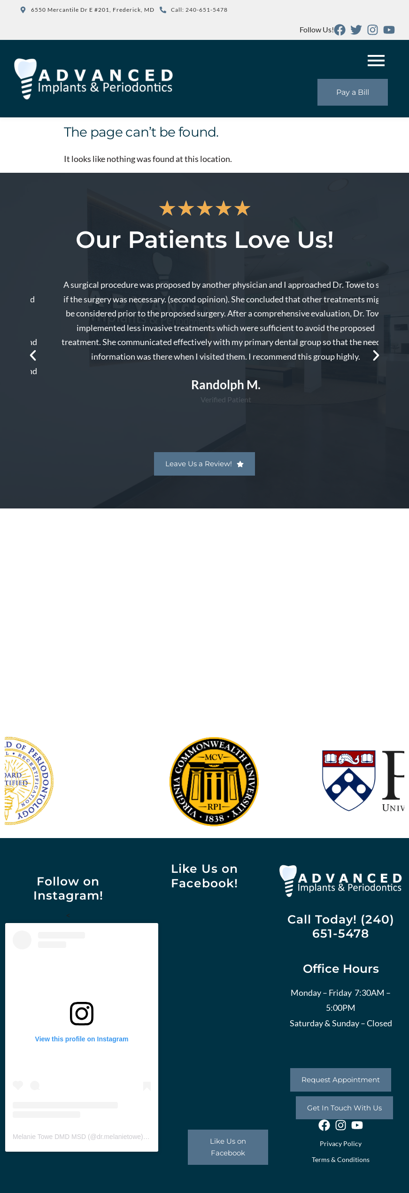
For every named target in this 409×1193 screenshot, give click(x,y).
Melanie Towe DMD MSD (49, 1136)
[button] (33, 355)
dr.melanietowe (119, 1136)
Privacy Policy (341, 1143)
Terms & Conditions (341, 1159)
